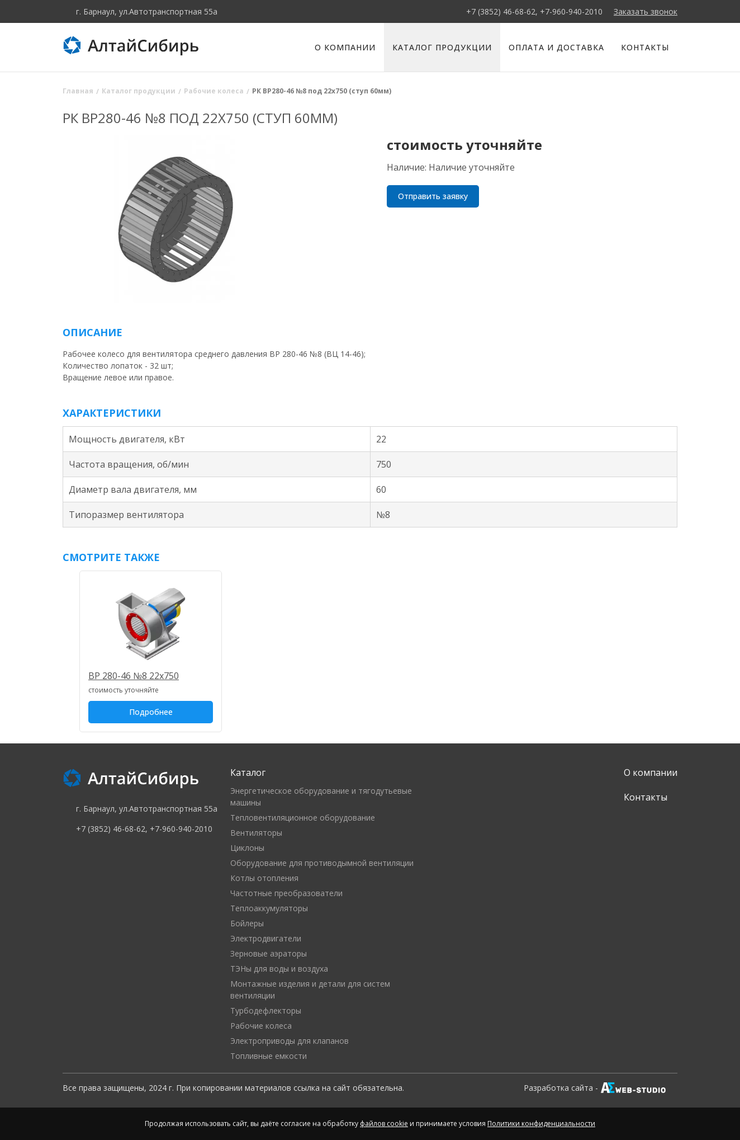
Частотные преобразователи (286, 893)
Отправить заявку (433, 196)
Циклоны (247, 847)
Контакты (645, 47)
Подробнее (151, 711)
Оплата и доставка (556, 47)
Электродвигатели (265, 938)
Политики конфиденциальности (541, 1123)
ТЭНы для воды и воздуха (279, 968)
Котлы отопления (264, 878)
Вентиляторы (256, 832)
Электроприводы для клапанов (289, 1040)
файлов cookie (384, 1123)
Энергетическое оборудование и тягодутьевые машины (321, 796)
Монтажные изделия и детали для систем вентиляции (310, 989)
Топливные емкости (268, 1056)
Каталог (247, 772)
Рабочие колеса (261, 1025)
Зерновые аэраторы (268, 953)
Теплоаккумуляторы (269, 908)
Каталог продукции (442, 47)
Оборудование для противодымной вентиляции (322, 863)
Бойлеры (247, 923)
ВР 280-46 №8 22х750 (133, 676)
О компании (345, 47)
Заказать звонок (645, 11)
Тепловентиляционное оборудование (302, 817)
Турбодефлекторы (265, 1010)
